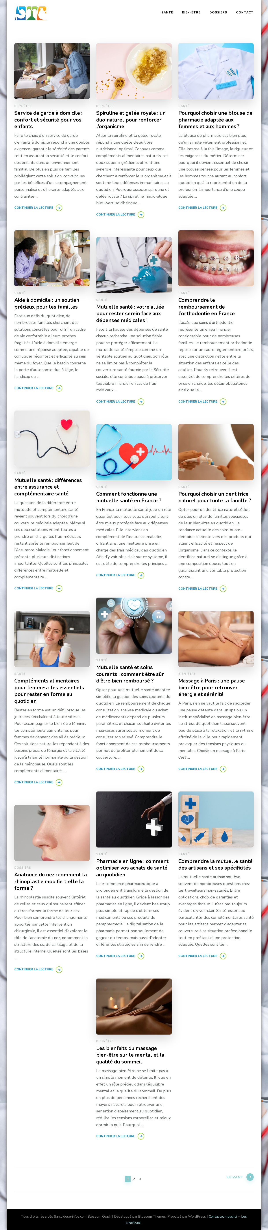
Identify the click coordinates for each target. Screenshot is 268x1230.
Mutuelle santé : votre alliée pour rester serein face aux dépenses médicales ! (131, 314)
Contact (245, 12)
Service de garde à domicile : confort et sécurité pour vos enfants (49, 120)
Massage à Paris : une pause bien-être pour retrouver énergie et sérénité (212, 687)
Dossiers (218, 12)
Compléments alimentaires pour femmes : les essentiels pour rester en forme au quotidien (50, 691)
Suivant (234, 1178)
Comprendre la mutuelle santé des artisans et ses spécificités (209, 868)
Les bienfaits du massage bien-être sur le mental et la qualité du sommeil (131, 1055)
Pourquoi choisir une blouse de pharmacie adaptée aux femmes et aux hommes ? (212, 120)
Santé (167, 12)
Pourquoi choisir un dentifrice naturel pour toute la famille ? (215, 497)
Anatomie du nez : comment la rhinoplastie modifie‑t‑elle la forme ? (51, 881)
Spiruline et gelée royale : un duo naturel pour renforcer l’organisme (132, 120)
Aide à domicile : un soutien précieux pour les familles (47, 303)
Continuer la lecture (33, 208)
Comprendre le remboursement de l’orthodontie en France (207, 307)
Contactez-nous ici (223, 1216)
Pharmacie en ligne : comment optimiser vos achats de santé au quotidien (133, 868)
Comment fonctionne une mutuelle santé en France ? (129, 497)
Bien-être (191, 12)
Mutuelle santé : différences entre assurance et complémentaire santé (49, 487)
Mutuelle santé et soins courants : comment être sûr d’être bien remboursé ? (130, 674)
